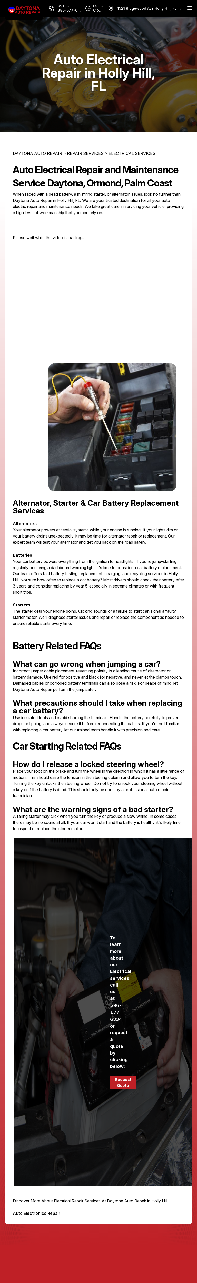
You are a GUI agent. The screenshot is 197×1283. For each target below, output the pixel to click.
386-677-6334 (116, 1012)
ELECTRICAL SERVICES (132, 153)
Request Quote (123, 1082)
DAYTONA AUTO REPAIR (37, 153)
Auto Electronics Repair (36, 1213)
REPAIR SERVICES (85, 153)
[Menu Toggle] (189, 8)
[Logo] (24, 10)
